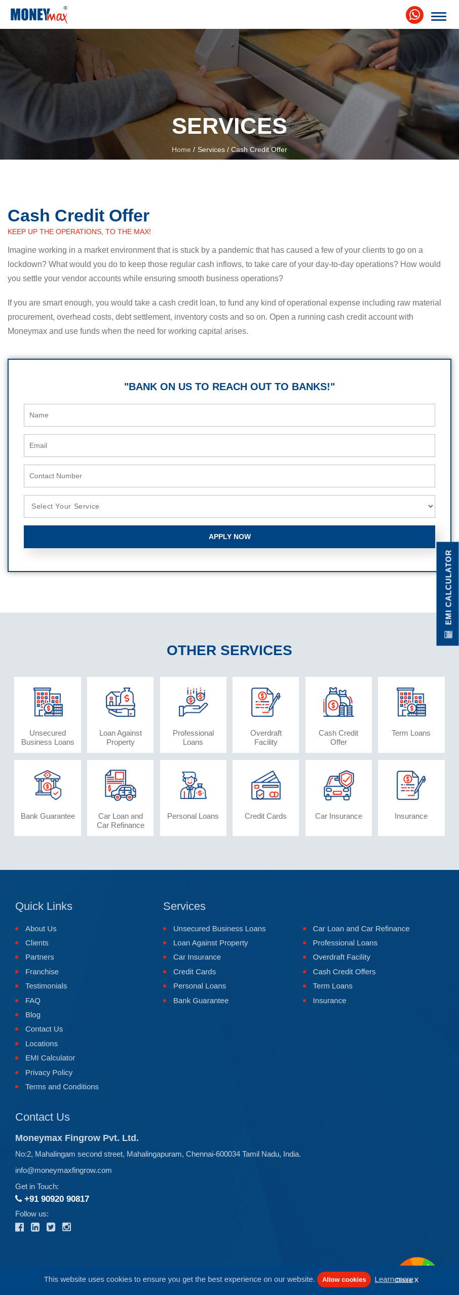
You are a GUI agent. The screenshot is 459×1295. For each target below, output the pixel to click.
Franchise (42, 971)
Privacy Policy (48, 1072)
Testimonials (46, 985)
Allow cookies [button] (344, 1279)
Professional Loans (345, 942)
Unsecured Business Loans (219, 928)
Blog (33, 1014)
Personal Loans (199, 985)
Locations (41, 1043)
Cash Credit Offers (344, 971)
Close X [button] (407, 1280)
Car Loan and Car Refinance (361, 928)
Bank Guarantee (200, 1000)
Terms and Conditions (62, 1086)
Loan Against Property (210, 942)
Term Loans (333, 985)
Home (181, 149)
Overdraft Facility (341, 957)
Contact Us (44, 1028)
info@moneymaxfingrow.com (63, 1170)
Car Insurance (197, 957)
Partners (39, 957)
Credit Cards (194, 971)
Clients (37, 942)
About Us (41, 928)
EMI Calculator (50, 1057)
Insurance (330, 1000)
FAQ (33, 1000)
